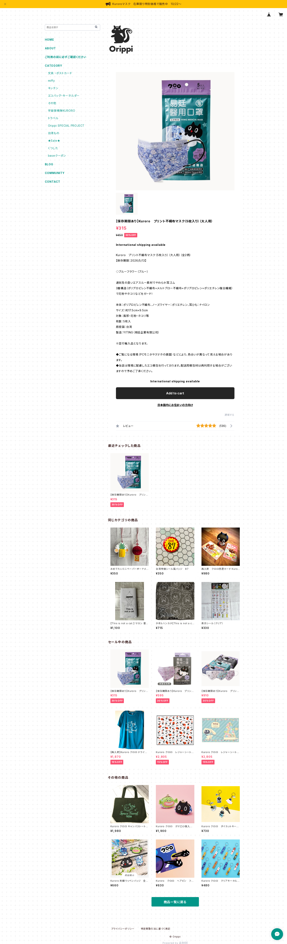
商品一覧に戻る (175, 902)
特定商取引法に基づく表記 (155, 928)
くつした (53, 148)
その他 (52, 103)
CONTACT (52, 181)
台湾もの (53, 133)
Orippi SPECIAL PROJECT (66, 125)
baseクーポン (57, 155)
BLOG (49, 164)
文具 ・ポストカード (60, 73)
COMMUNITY (55, 173)
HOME (49, 39)
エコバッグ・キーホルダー (64, 95)
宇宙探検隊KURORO (61, 110)
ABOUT (50, 48)
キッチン (53, 88)
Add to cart (175, 393)
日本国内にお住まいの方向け (175, 405)
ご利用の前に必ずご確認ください (65, 57)
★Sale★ (54, 140)
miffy (51, 80)
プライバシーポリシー (123, 928)
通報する (229, 414)
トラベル (53, 118)
